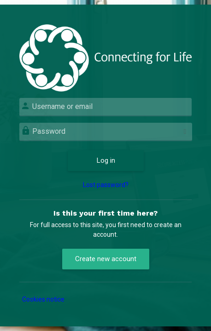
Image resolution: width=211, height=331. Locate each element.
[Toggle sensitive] (185, 131)
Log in (105, 160)
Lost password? (106, 184)
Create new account (105, 259)
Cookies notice (43, 299)
